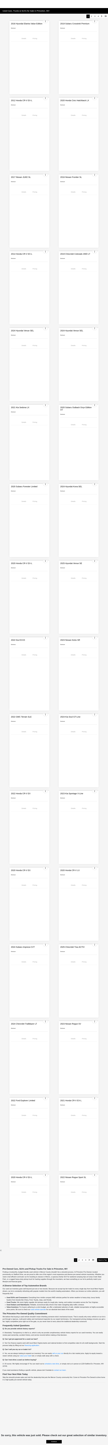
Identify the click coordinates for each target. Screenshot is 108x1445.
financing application (32, 1345)
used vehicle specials (38, 1309)
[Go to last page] (105, 16)
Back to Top (102, 1260)
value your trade (25, 1356)
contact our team (60, 1370)
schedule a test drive (51, 1364)
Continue (54, 1441)
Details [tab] (24, 38)
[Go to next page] (102, 16)
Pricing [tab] (35, 38)
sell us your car (57, 1353)
